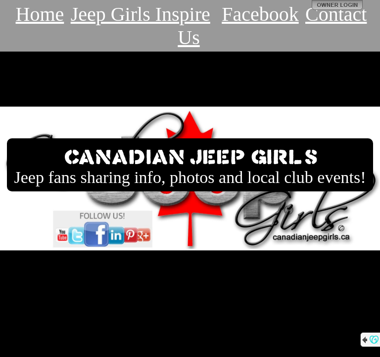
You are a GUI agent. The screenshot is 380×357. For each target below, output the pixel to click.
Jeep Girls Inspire (140, 14)
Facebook (260, 14)
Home (40, 14)
